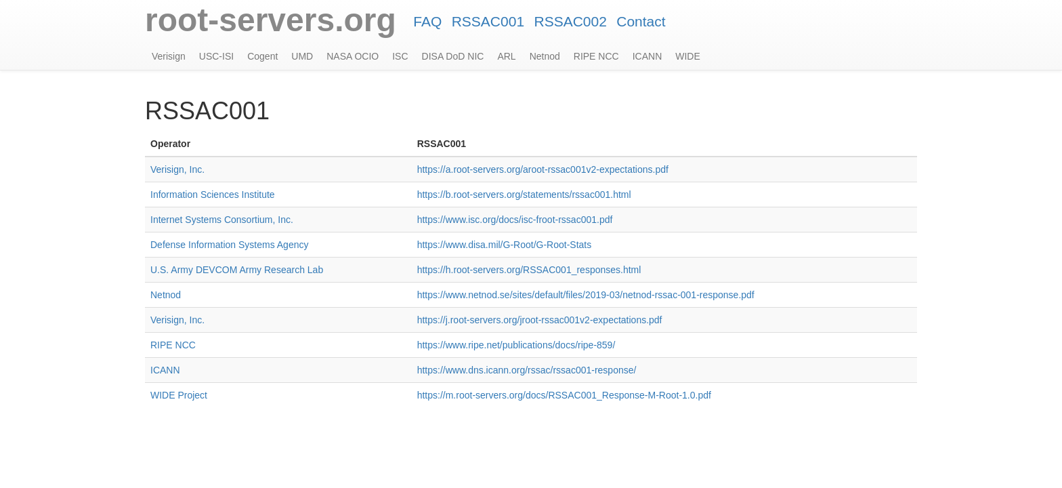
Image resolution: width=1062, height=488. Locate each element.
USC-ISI (216, 56)
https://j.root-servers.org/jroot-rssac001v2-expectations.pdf (539, 319)
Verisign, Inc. (177, 169)
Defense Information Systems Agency (229, 244)
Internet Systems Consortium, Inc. (221, 219)
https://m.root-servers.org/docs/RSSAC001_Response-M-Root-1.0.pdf (564, 395)
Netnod (545, 56)
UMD (302, 56)
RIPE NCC (596, 56)
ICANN (647, 56)
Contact (640, 21)
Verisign (169, 56)
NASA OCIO (352, 56)
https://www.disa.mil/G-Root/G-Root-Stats (504, 244)
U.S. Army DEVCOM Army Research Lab (236, 269)
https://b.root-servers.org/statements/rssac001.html (524, 194)
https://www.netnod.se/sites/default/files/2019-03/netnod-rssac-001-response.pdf (586, 294)
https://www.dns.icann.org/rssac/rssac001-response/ (527, 370)
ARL (506, 56)
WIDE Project (178, 395)
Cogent (262, 56)
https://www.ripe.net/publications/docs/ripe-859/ (516, 345)
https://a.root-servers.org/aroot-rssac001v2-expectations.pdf (542, 169)
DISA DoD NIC (453, 56)
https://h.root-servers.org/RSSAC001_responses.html (529, 269)
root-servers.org (270, 20)
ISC (400, 56)
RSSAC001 (488, 21)
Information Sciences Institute (212, 194)
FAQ (427, 21)
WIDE (687, 56)
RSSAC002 (570, 21)
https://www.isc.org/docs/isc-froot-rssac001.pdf (515, 219)
